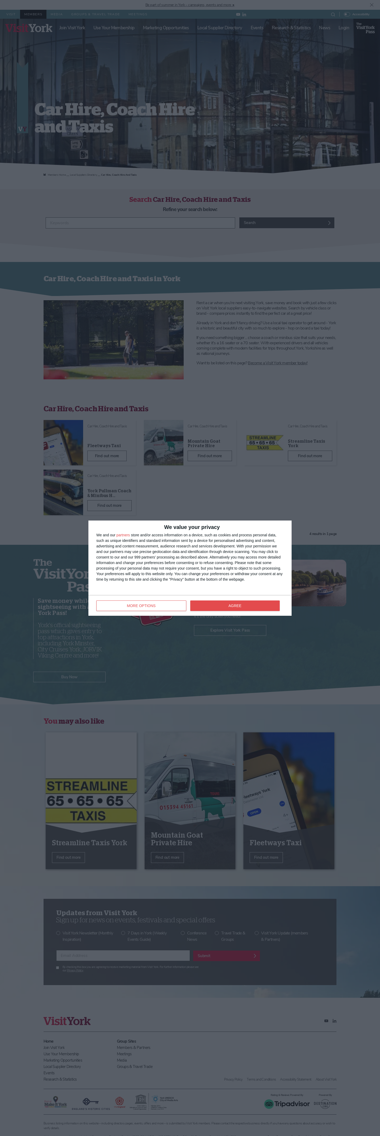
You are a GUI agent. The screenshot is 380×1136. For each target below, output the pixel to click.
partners (123, 535)
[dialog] (190, 568)
